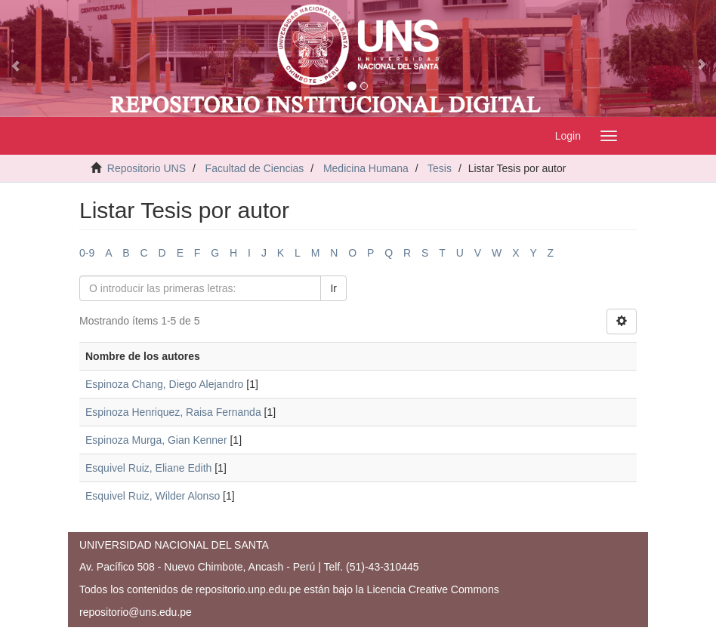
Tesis (439, 168)
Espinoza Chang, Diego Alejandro (164, 384)
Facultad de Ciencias (254, 168)
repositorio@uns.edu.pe (135, 612)
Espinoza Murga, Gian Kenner (156, 440)
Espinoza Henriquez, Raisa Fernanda (173, 412)
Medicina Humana (366, 168)
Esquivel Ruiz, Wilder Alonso (152, 496)
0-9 (86, 253)
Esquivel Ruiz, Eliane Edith (148, 468)
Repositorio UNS (146, 168)
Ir (333, 288)
